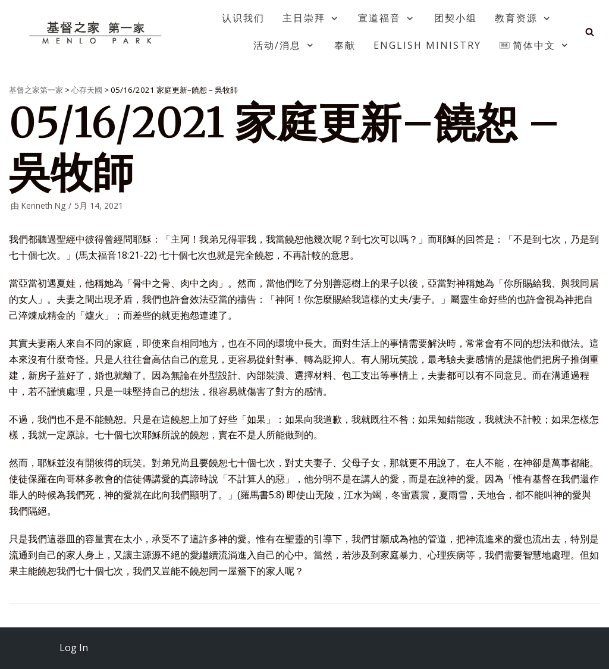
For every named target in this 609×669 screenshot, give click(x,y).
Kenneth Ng (43, 205)
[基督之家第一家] (97, 32)
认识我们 (243, 17)
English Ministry (427, 45)
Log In (73, 647)
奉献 (345, 45)
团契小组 (455, 17)
